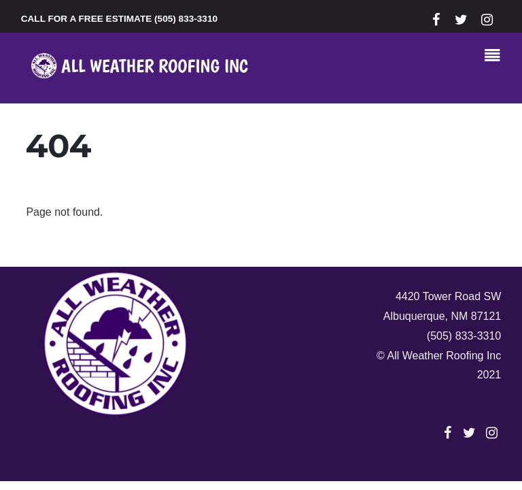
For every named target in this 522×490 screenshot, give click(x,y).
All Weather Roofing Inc (444, 355)
